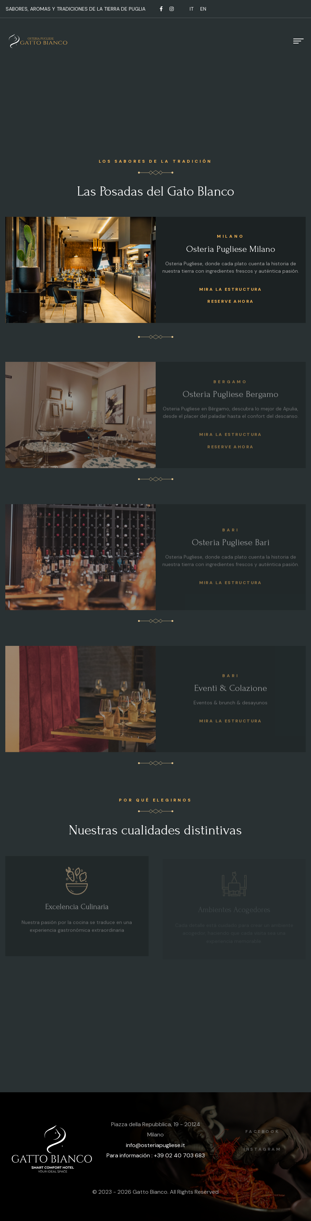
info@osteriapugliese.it (155, 1145)
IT (192, 9)
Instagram (266, 1149)
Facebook (266, 1131)
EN (203, 9)
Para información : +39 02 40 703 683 (155, 1155)
